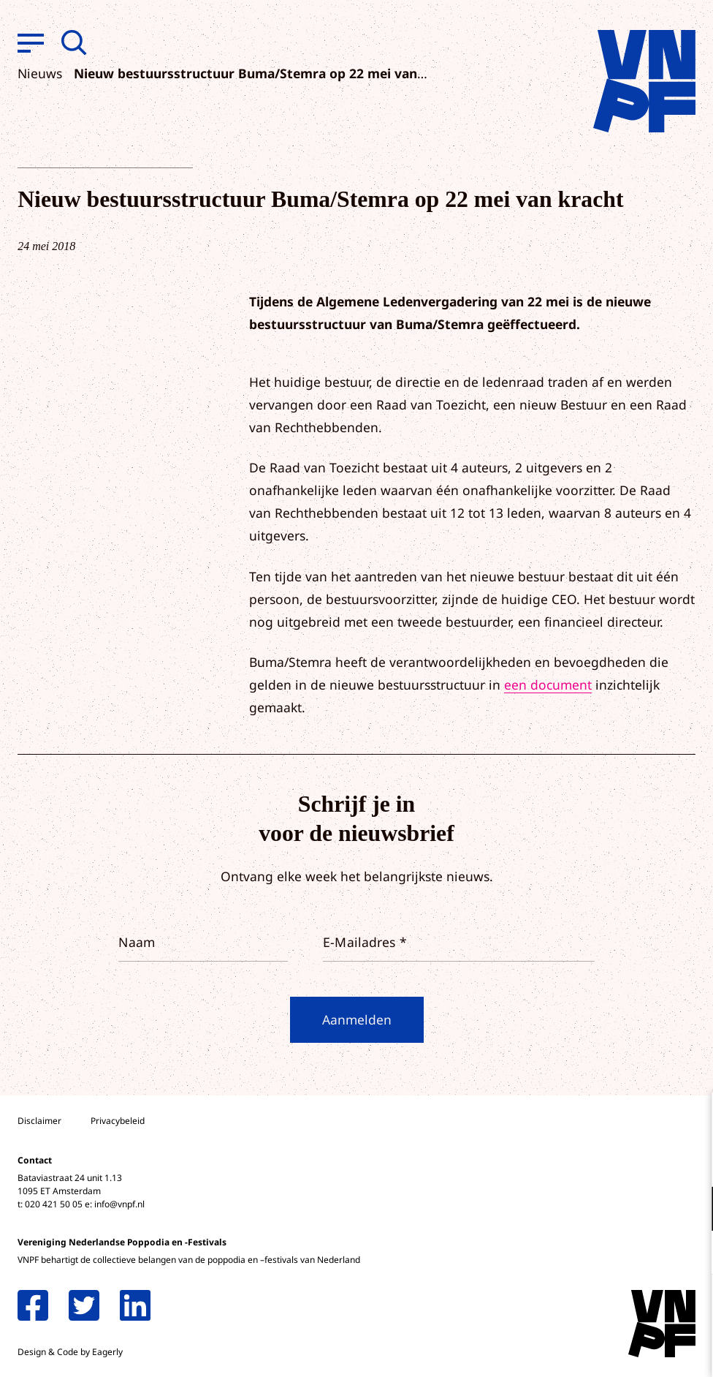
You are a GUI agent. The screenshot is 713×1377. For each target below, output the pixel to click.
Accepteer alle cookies (589, 1307)
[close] (690, 1119)
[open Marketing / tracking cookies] (689, 1254)
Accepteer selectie (589, 1349)
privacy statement (641, 1160)
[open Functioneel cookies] (689, 1210)
